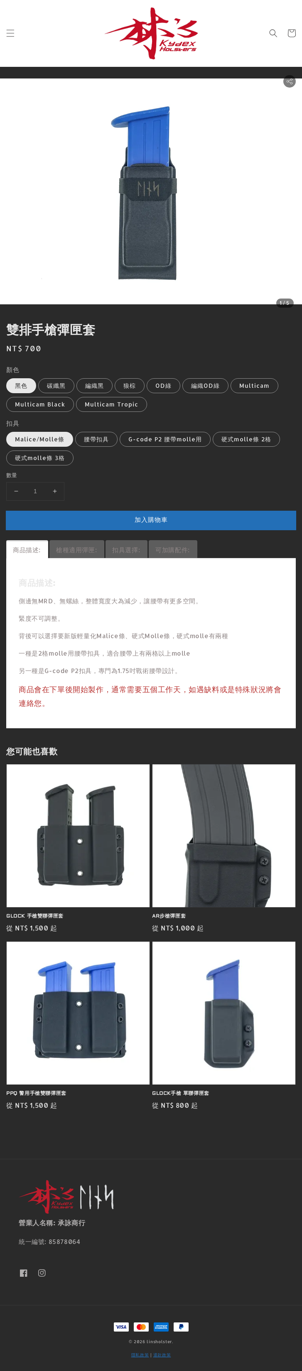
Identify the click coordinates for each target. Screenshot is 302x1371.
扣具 (12, 423)
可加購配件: (172, 550)
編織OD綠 (205, 385)
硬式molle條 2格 (246, 439)
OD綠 (163, 385)
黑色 (21, 385)
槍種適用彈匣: (76, 550)
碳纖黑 (56, 385)
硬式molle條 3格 (40, 457)
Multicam (254, 385)
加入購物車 (151, 520)
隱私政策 (140, 1354)
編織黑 (94, 385)
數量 (11, 475)
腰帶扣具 (96, 439)
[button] (10, 33)
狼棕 (129, 385)
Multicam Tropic (111, 404)
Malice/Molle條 (39, 439)
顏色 (12, 370)
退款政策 (162, 1354)
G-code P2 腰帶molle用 (165, 439)
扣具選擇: (126, 550)
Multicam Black (40, 404)
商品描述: (27, 550)
